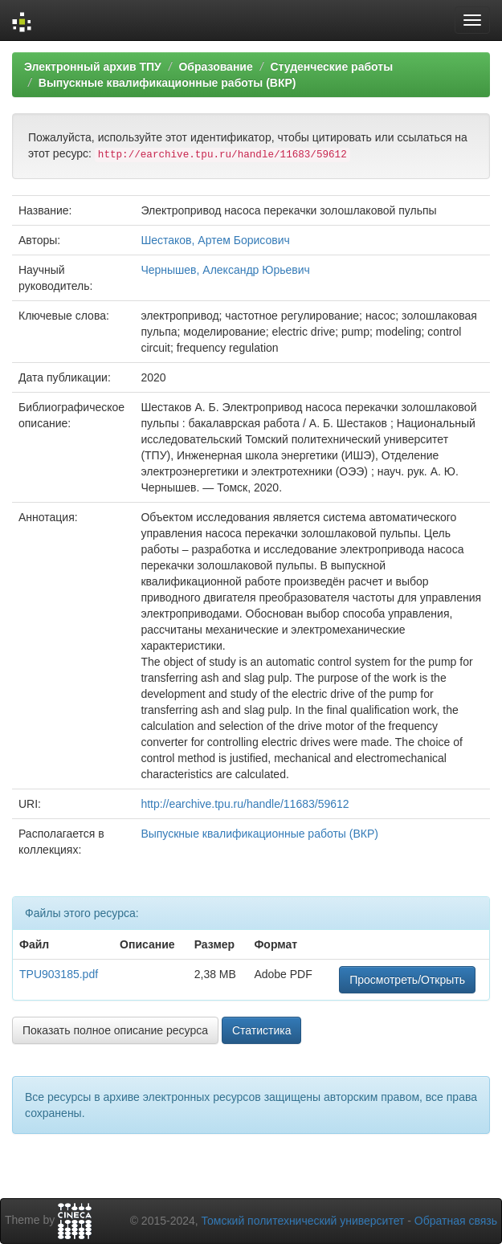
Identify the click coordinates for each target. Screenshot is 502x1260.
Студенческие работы (331, 66)
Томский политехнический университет (303, 1220)
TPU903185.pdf (58, 974)
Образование (215, 66)
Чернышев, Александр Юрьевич (225, 269)
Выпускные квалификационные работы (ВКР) (167, 82)
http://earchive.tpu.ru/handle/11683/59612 (245, 803)
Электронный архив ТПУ (92, 66)
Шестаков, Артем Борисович (215, 240)
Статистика (262, 1030)
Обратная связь (455, 1220)
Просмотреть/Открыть (407, 979)
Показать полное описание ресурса (115, 1030)
